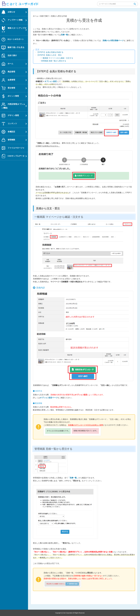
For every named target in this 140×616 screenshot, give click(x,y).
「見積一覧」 (73, 478)
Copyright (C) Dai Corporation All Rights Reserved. (70, 613)
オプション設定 (51, 81)
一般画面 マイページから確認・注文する (57, 58)
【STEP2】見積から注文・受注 (49, 55)
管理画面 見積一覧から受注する (53, 61)
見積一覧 (64, 35)
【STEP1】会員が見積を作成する (50, 52)
